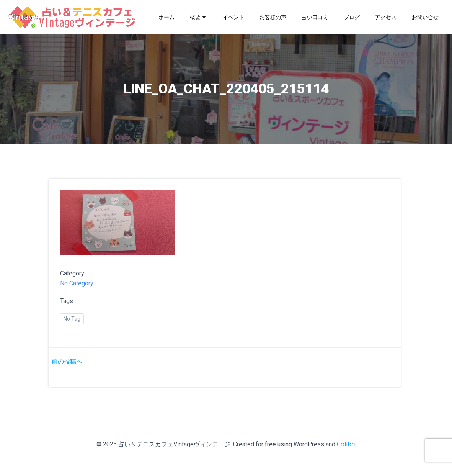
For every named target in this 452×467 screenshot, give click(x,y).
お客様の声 (272, 17)
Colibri (346, 444)
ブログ (352, 17)
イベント (233, 17)
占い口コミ (315, 17)
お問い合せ (425, 17)
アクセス (386, 17)
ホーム (166, 17)
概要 (198, 17)
